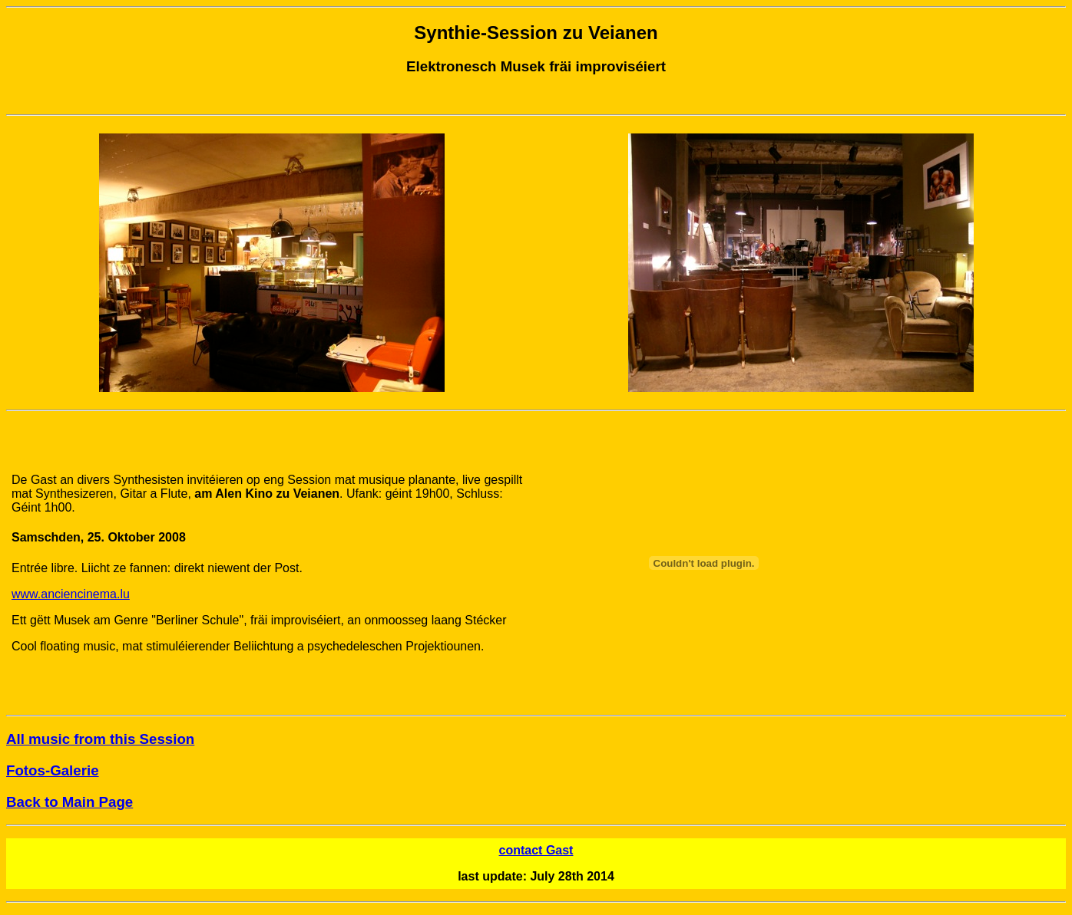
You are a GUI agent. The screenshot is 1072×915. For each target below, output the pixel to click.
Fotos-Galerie (52, 770)
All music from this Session (100, 739)
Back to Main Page (69, 802)
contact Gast (536, 850)
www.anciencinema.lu (71, 594)
